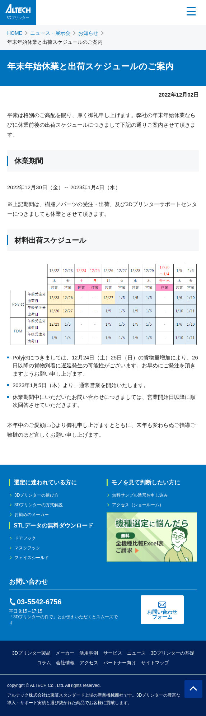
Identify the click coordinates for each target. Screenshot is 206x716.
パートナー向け (119, 662)
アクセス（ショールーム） (138, 505)
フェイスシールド (31, 557)
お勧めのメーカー (31, 514)
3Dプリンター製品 (31, 653)
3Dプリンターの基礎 (172, 653)
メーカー (65, 653)
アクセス (89, 662)
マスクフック (27, 548)
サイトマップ (155, 662)
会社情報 (65, 662)
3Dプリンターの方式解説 (38, 505)
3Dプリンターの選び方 (36, 495)
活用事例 (88, 653)
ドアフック (25, 538)
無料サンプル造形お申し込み (140, 495)
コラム (44, 662)
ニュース (136, 653)
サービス (112, 653)
